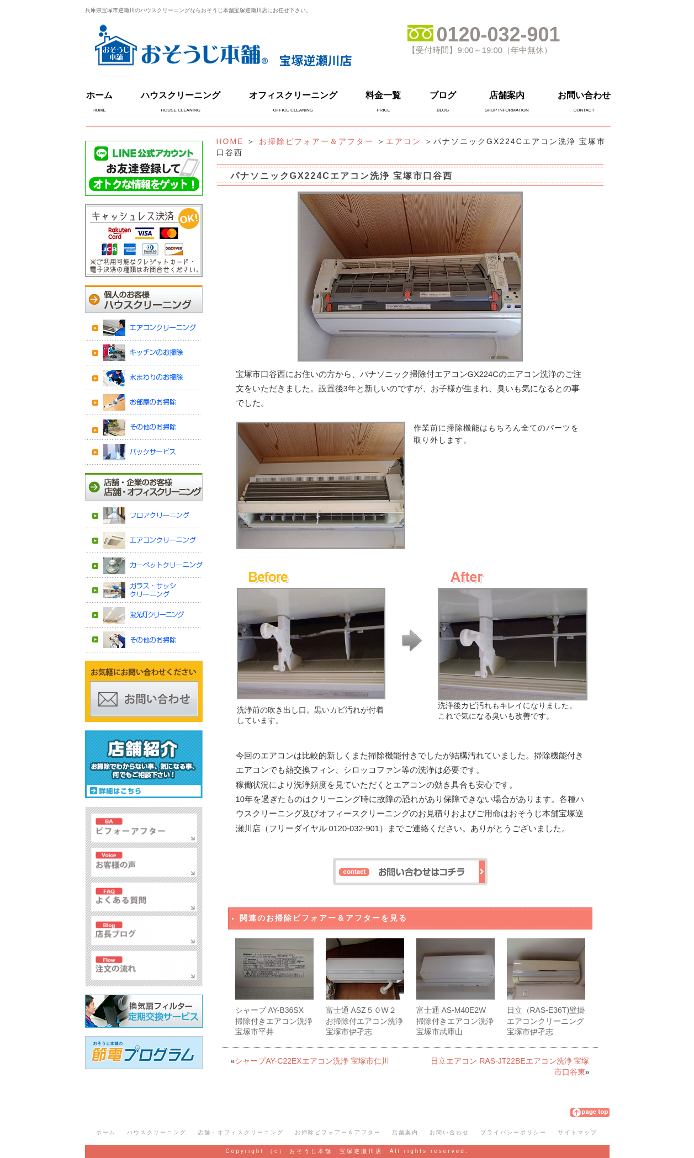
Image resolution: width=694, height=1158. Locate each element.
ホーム (99, 95)
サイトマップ (577, 1132)
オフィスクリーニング (293, 95)
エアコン (403, 141)
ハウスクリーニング (180, 95)
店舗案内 (507, 95)
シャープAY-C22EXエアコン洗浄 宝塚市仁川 (312, 1060)
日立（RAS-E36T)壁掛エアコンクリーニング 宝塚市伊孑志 (546, 1021)
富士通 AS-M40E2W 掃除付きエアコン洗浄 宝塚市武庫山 (455, 1021)
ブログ (443, 95)
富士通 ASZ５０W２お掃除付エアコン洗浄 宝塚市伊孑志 (364, 1021)
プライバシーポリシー (513, 1132)
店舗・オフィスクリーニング (241, 1132)
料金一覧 (383, 95)
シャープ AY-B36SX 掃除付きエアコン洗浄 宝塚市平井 (273, 1021)
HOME (230, 141)
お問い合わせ (584, 95)
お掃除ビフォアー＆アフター (316, 141)
